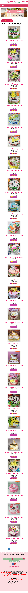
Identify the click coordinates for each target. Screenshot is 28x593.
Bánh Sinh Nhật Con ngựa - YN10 (14, 235)
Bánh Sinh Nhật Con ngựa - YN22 (14, 495)
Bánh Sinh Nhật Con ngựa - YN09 (14, 214)
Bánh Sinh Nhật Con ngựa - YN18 (14, 409)
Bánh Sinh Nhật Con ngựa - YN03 (14, 84)
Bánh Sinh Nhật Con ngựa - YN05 (14, 127)
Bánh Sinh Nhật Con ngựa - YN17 (14, 387)
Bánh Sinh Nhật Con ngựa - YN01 (14, 40)
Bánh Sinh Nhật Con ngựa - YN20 (14, 452)
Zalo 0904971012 (7, 559)
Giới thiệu (22, 554)
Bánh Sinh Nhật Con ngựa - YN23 (14, 517)
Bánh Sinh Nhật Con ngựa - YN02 (14, 62)
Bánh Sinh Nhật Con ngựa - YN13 (14, 300)
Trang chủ (6, 554)
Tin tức (17, 554)
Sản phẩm (12, 554)
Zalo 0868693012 (18, 559)
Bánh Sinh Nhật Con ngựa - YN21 (14, 474)
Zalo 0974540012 (13, 561)
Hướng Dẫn (11, 557)
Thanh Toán (18, 557)
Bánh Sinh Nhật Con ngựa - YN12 (14, 279)
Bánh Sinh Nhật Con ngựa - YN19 (14, 430)
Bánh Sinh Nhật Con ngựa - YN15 (14, 344)
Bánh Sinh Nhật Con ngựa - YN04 (14, 105)
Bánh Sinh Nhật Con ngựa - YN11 (14, 257)
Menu (2, 5)
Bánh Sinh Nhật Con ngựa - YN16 (14, 365)
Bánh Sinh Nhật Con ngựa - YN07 (14, 170)
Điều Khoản (5, 557)
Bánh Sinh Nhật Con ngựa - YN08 (14, 192)
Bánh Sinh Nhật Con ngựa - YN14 (14, 322)
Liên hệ (23, 557)
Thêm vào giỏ (14, 45)
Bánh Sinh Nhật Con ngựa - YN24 (14, 539)
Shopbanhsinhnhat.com (5, 587)
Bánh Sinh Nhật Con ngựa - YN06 (14, 149)
